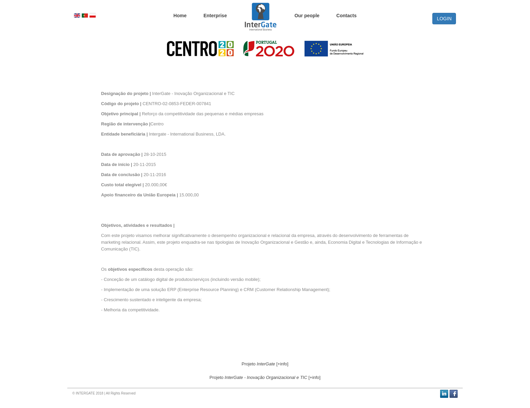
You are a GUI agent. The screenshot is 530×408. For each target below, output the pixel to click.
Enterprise (215, 15)
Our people (306, 15)
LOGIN (444, 18)
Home (180, 15)
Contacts (346, 15)
